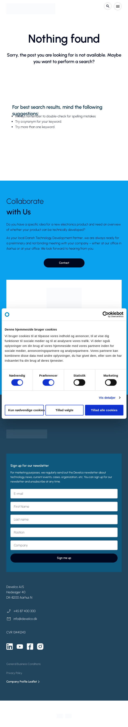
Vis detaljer (107, 397)
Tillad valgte (64, 410)
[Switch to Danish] (60, 716)
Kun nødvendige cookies (26, 410)
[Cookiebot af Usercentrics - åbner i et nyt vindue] (105, 314)
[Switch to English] (68, 716)
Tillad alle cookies (104, 410)
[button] (64, 262)
